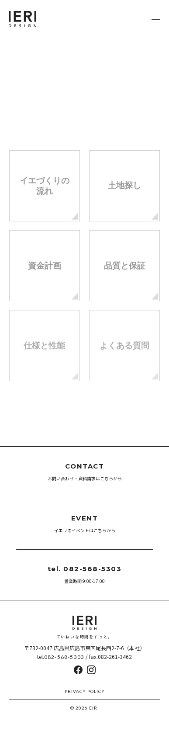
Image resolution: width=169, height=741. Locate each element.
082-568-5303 (64, 657)
